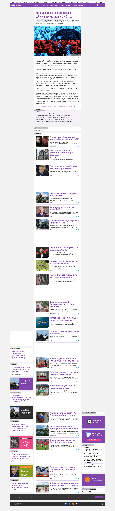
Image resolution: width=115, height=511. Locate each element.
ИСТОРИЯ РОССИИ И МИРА (18, 433)
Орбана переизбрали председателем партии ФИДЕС (62, 207)
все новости (14, 360)
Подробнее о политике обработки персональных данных (79, 497)
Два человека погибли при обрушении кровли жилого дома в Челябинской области (63, 469)
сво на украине (89, 445)
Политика (23, 467)
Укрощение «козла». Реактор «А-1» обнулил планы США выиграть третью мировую (20, 427)
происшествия (16, 393)
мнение (14, 364)
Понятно (99, 497)
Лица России (65, 5)
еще (102, 470)
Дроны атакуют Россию (41, 2)
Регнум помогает (78, 5)
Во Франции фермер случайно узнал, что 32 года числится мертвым (53, 115)
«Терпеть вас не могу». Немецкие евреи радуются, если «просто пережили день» (21, 457)
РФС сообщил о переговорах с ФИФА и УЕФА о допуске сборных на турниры (63, 413)
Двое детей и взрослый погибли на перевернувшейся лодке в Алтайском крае (64, 427)
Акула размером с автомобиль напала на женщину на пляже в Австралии (64, 318)
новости (38, 133)
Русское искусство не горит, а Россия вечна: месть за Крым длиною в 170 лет (21, 369)
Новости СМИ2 (38, 130)
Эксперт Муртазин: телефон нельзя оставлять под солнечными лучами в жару (64, 359)
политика (14, 451)
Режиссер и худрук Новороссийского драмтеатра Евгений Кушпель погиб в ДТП (19, 354)
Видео (56, 5)
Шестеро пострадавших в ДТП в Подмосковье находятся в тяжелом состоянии (56, 113)
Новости (35, 5)
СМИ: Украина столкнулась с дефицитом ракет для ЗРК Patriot (26, 411)
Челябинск (39, 20)
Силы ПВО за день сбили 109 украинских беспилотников (26, 383)
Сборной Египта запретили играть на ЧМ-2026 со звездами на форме (62, 440)
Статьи (42, 5)
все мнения (28, 374)
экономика (15, 480)
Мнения (50, 5)
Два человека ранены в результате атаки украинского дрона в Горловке (64, 373)
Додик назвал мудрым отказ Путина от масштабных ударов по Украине (25, 472)
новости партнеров (41, 128)
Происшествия (24, 438)
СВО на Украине (27, 2)
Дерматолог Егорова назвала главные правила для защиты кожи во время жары (64, 483)
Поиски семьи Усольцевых (58, 2)
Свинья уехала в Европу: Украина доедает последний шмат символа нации (20, 486)
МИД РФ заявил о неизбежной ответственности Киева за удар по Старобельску (61, 152)
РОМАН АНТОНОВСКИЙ (17, 374)
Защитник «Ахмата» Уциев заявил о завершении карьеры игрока (62, 386)
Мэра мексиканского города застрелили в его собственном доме (64, 221)
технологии (15, 421)
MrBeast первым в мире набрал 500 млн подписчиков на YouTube (64, 248)
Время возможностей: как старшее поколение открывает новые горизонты (55, 121)
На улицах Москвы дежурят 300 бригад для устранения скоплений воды (26, 444)
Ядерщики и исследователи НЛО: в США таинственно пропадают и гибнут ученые (21, 398)
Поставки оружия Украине (75, 2)
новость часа (16, 348)
